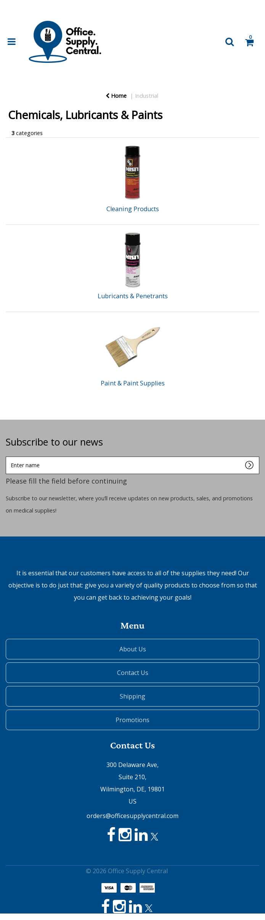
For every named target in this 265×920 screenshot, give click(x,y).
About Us (132, 649)
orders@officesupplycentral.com (132, 816)
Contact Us (132, 673)
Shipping (132, 696)
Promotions (132, 720)
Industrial (146, 95)
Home (116, 95)
